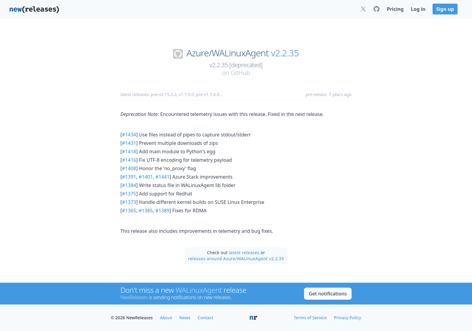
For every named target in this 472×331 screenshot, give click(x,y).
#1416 (129, 160)
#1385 (146, 210)
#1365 (129, 210)
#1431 (129, 143)
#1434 (129, 134)
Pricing (395, 9)
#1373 (129, 202)
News (185, 317)
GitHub (240, 73)
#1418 (129, 151)
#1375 (129, 193)
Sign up (445, 9)
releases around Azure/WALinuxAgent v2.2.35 (236, 258)
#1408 (129, 168)
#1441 (162, 176)
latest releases (244, 252)
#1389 (162, 210)
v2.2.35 (285, 53)
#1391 (129, 176)
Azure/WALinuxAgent (228, 53)
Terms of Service (310, 317)
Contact (205, 317)
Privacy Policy (347, 317)
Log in (418, 9)
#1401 (146, 176)
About (166, 317)
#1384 (129, 185)
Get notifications (328, 293)
